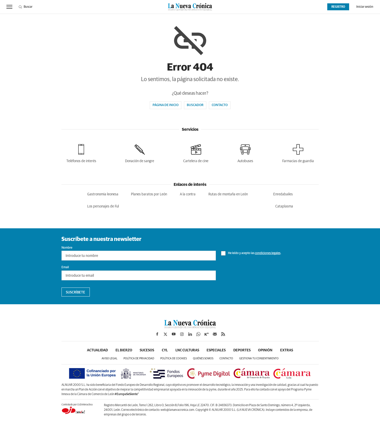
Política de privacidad (138, 358)
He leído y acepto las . (251, 253)
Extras (287, 350)
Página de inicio (166, 105)
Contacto (220, 105)
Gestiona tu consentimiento (259, 358)
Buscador (195, 105)
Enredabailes (283, 194)
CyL (165, 350)
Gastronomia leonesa (102, 194)
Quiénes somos (203, 358)
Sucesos (147, 350)
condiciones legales (267, 253)
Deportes (242, 350)
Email (65, 267)
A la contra (188, 194)
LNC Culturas (187, 350)
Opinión (266, 350)
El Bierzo (123, 350)
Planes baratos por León (149, 194)
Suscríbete (75, 292)
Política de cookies (173, 358)
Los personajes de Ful (103, 206)
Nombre (66, 247)
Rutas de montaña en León (228, 194)
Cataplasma (284, 206)
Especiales (216, 350)
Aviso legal (109, 358)
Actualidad (97, 350)
